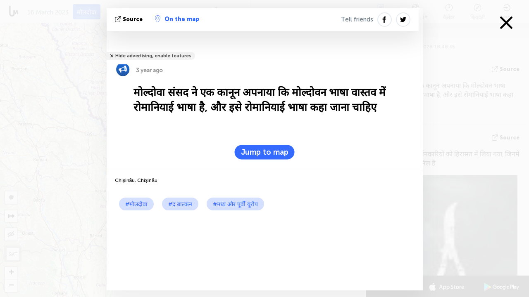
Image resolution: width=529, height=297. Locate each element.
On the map (177, 19)
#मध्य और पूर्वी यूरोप (235, 204)
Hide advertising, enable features (153, 56)
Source (130, 19)
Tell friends (357, 19)
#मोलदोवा (136, 204)
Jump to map (264, 152)
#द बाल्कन (180, 204)
